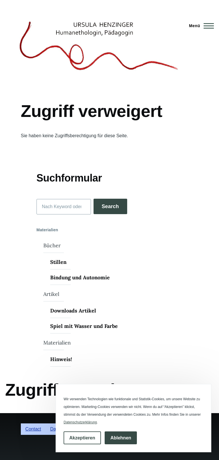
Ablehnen (120, 437)
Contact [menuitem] (33, 429)
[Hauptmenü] (200, 26)
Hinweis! (61, 359)
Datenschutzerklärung (80, 422)
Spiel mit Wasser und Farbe (84, 326)
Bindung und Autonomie (80, 277)
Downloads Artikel (73, 310)
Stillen (58, 262)
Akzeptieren (82, 437)
